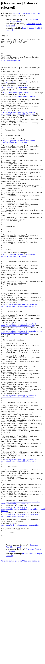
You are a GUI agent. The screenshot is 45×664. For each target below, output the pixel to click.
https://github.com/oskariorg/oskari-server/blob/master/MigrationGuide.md (19, 359)
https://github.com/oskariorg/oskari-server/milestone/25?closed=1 (18, 300)
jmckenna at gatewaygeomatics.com (26, 13)
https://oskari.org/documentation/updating (20, 623)
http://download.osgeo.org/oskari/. (18, 104)
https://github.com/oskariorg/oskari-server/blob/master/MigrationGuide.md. (18, 129)
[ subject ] (39, 28)
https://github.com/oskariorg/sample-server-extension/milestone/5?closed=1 (22, 391)
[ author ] (9, 30)
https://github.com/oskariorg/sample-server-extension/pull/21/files (20, 596)
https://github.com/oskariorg (16, 91)
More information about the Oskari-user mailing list (20, 662)
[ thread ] (31, 28)
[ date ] (25, 28)
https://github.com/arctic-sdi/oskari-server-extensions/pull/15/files (20, 611)
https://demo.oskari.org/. (23, 108)
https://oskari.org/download (14, 98)
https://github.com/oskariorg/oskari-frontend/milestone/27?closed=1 (18, 163)
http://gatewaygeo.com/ (11, 66)
